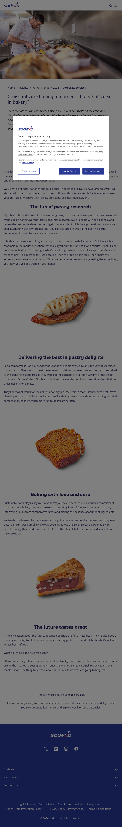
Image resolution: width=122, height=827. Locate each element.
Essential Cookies (69, 171)
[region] (61, 148)
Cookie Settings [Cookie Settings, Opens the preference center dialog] (29, 171)
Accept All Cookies (93, 171)
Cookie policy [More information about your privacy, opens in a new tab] (28, 162)
